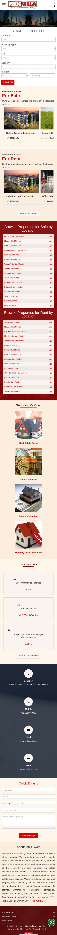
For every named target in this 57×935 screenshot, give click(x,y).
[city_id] (28, 57)
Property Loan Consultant (28, 552)
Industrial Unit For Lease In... (21, 196)
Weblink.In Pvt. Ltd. (40, 929)
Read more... (36, 901)
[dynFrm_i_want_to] (28, 810)
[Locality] (28, 67)
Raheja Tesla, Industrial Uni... (21, 133)
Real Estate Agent (28, 443)
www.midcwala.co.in (28, 769)
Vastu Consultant (28, 479)
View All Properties (28, 213)
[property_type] (28, 48)
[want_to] (28, 39)
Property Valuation (28, 516)
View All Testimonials (28, 655)
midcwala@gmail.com (28, 741)
